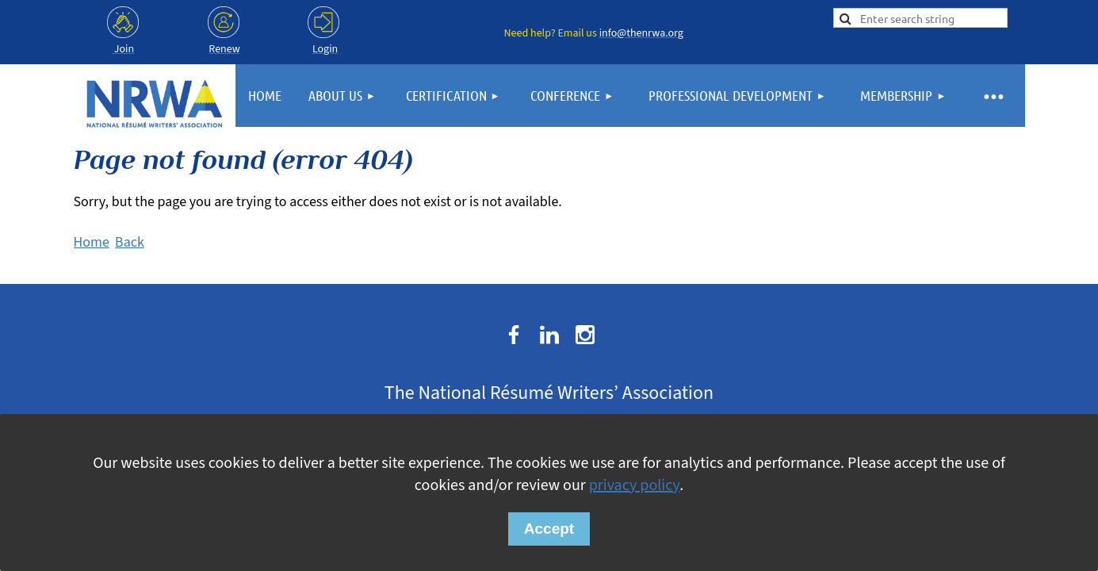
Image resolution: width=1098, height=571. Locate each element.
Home (91, 242)
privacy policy (634, 485)
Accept (549, 528)
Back (129, 242)
